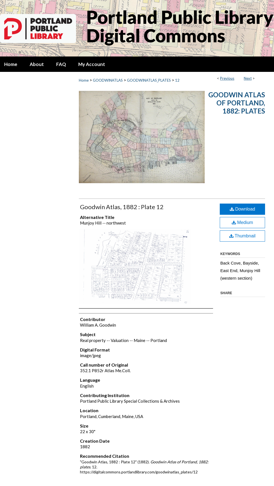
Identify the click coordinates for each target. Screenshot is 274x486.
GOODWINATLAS (108, 80)
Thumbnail (242, 235)
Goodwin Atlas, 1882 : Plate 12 (122, 207)
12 (177, 80)
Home (84, 80)
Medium (242, 222)
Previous (227, 78)
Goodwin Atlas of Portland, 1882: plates (236, 103)
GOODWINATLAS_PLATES (149, 80)
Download (242, 209)
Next (248, 78)
